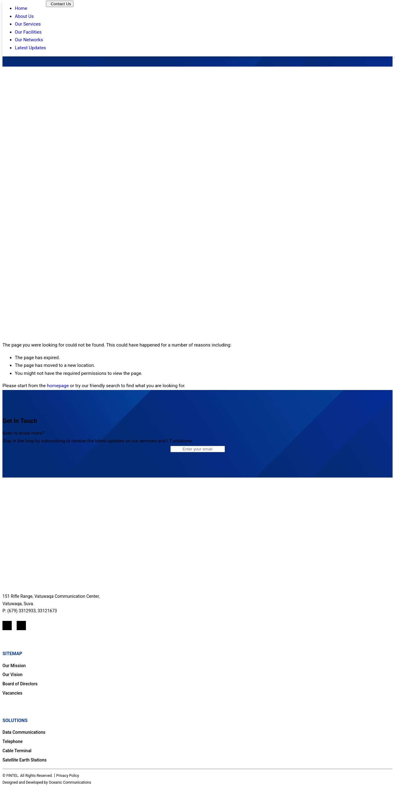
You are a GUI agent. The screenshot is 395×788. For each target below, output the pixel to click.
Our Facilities (28, 32)
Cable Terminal (16, 750)
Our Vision (12, 674)
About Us (24, 16)
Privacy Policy (67, 776)
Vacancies (12, 693)
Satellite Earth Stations (24, 759)
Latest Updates (30, 48)
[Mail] (21, 625)
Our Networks (29, 40)
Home (21, 8)
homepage (58, 385)
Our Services (28, 24)
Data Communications (23, 732)
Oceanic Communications (70, 782)
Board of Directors (20, 683)
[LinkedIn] (7, 625)
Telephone (12, 741)
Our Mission (14, 665)
